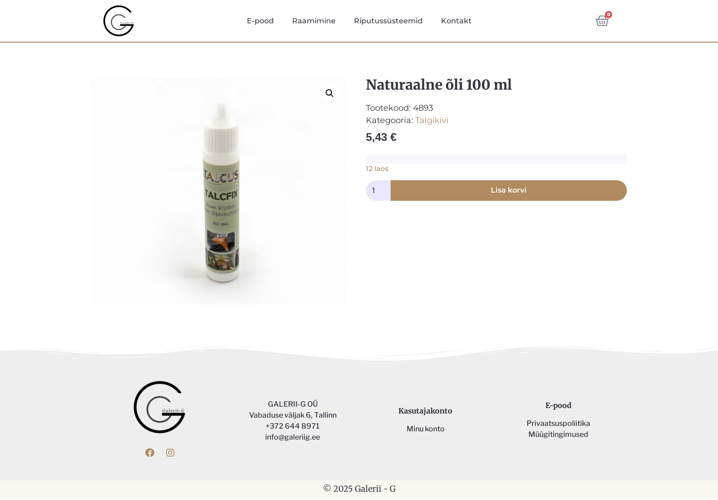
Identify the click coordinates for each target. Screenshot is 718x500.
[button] (329, 94)
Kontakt (456, 20)
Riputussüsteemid (388, 20)
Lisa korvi (509, 192)
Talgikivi (432, 122)
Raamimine (314, 20)
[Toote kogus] (378, 192)
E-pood (260, 20)
